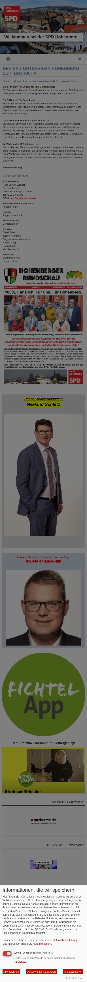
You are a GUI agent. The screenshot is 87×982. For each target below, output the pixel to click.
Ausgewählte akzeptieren (41, 971)
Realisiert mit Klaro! (74, 978)
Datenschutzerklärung (65, 940)
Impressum (45, 943)
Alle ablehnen (11, 971)
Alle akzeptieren (73, 971)
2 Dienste (19, 961)
